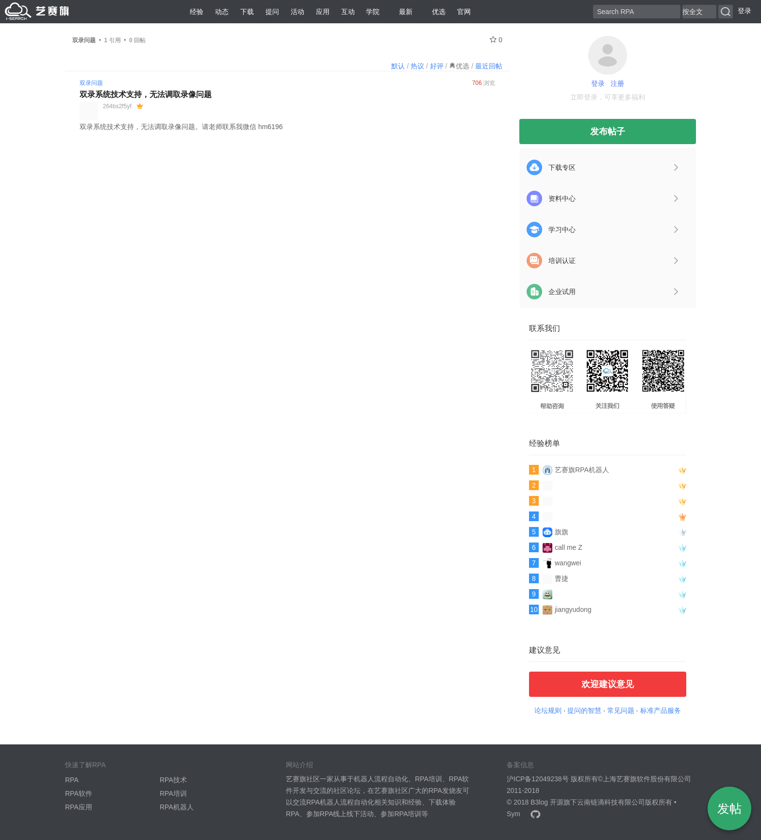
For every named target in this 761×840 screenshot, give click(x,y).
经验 (196, 12)
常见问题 (620, 710)
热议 (417, 66)
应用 (323, 12)
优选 (435, 12)
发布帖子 (607, 131)
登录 (744, 11)
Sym (513, 814)
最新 (402, 12)
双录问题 (91, 83)
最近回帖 (488, 66)
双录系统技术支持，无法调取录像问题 (146, 94)
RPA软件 (78, 793)
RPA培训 (173, 793)
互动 (348, 12)
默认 (398, 66)
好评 (437, 66)
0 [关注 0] (496, 40)
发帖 (729, 808)
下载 (247, 12)
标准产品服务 (660, 710)
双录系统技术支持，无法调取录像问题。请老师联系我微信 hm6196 (181, 127)
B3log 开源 (546, 802)
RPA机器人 (177, 807)
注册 (617, 83)
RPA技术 (173, 780)
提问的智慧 (584, 710)
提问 (272, 12)
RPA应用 (78, 807)
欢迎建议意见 (607, 684)
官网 (464, 12)
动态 (222, 12)
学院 (373, 12)
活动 (297, 12)
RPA (72, 780)
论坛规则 (548, 710)
